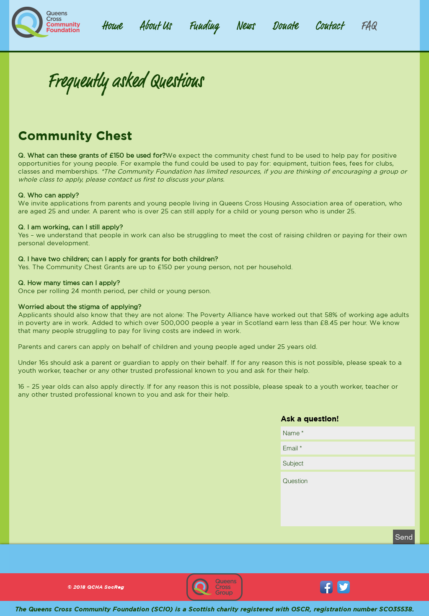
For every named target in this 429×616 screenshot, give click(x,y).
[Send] (404, 537)
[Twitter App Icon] (343, 587)
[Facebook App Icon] (326, 587)
